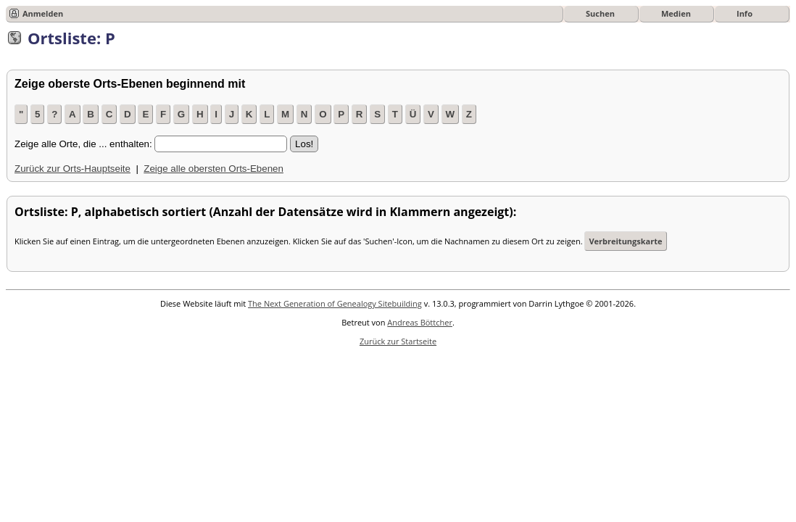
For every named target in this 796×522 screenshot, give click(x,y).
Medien (676, 13)
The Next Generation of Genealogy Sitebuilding (335, 303)
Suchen (600, 13)
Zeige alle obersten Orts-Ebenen (213, 168)
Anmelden (42, 13)
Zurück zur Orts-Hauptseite (72, 168)
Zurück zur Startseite (398, 341)
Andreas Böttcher (419, 322)
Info (745, 13)
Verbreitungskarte (625, 241)
